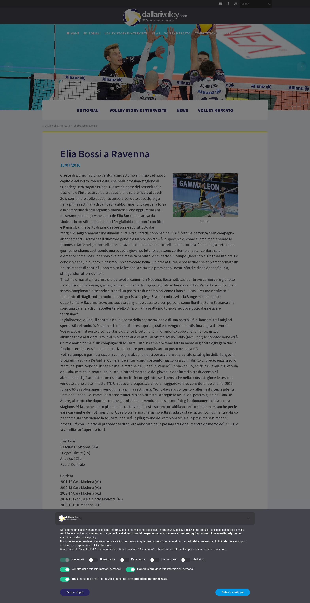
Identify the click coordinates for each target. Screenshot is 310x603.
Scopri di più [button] (74, 592)
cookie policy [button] (88, 537)
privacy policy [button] (175, 529)
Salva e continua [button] (233, 592)
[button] (248, 518)
